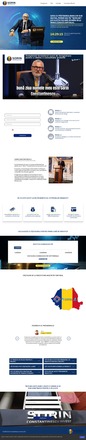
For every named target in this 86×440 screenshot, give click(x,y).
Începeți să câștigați (43, 268)
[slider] (17, 250)
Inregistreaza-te (22, 136)
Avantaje (58, 3)
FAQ (52, 3)
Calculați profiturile (69, 3)
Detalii (2, 437)
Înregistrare (44, 3)
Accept (82, 437)
